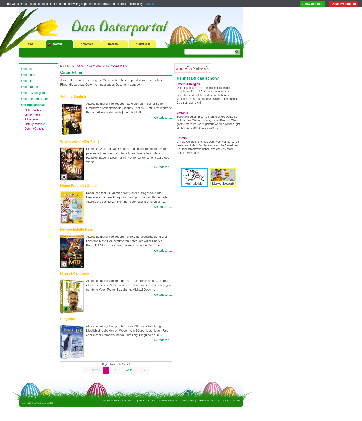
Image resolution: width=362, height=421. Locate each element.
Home (29, 44)
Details (150, 4)
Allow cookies (312, 4)
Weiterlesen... (163, 117)
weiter (129, 370)
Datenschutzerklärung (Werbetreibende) (177, 400)
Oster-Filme (32, 114)
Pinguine (67, 319)
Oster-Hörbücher (35, 128)
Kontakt (152, 400)
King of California (74, 273)
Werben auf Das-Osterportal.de (117, 400)
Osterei (26, 81)
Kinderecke (143, 44)
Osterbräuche (30, 87)
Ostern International (34, 99)
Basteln (182, 138)
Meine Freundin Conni (78, 185)
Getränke (183, 113)
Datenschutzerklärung (209, 400)
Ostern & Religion (33, 93)
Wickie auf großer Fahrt (79, 141)
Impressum (140, 400)
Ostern (57, 44)
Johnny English (73, 96)
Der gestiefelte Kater (77, 229)
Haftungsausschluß (231, 400)
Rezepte (113, 44)
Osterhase (28, 75)
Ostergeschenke (33, 105)
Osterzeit (27, 69)
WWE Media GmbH (43, 403)
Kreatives (87, 44)
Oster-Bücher (33, 110)
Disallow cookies (344, 4)
